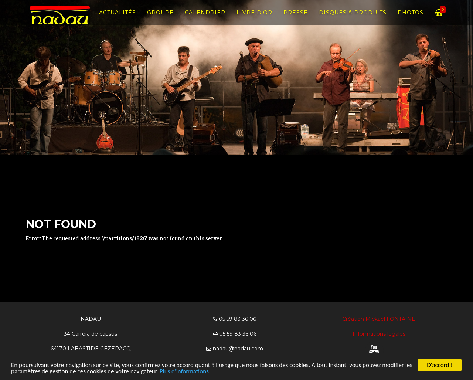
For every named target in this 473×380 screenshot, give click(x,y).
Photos (410, 18)
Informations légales (379, 333)
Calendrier (205, 18)
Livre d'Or (254, 18)
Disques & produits (353, 18)
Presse (295, 18)
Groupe (160, 18)
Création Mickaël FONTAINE (378, 319)
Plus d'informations (184, 372)
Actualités (117, 18)
